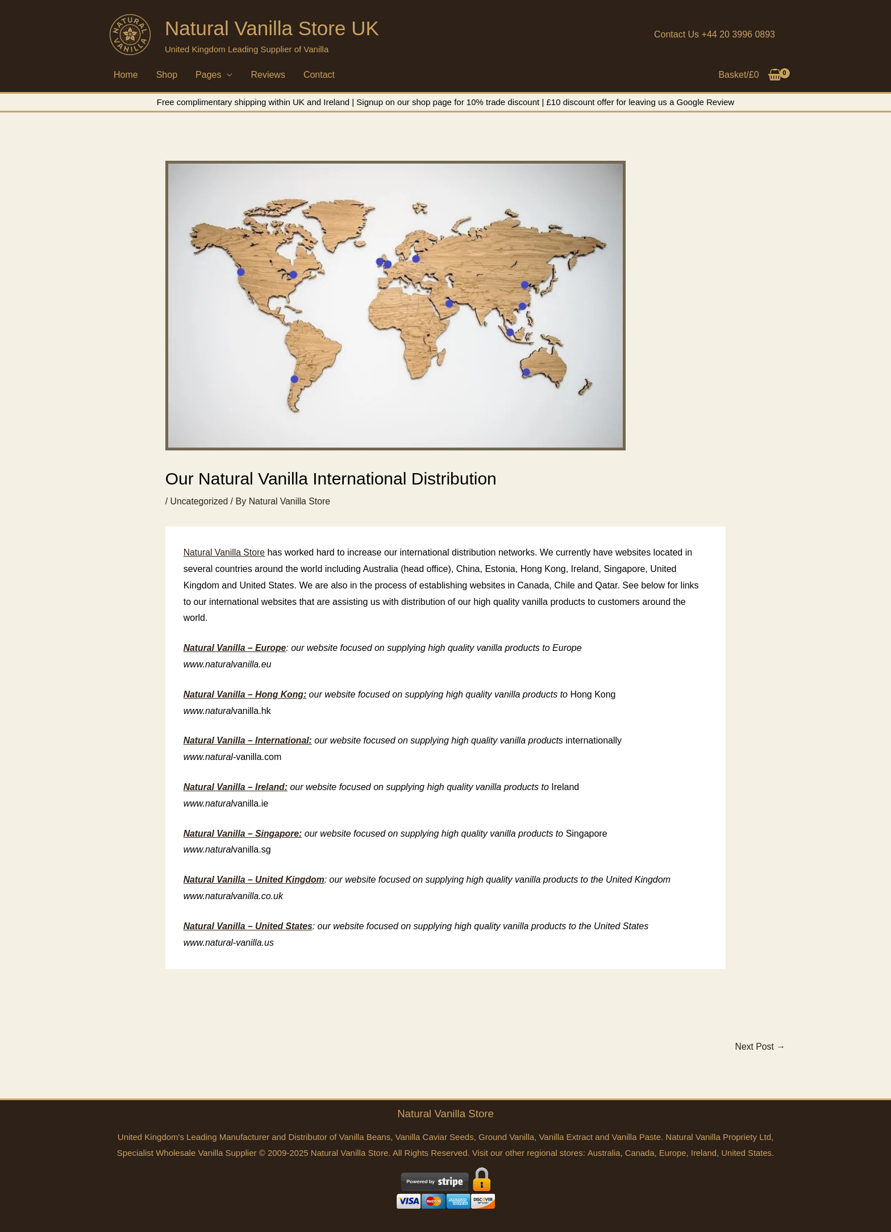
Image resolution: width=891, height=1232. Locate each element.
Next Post (759, 1046)
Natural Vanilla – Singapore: (244, 833)
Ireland (704, 1153)
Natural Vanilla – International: (249, 740)
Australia (602, 1153)
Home (126, 75)
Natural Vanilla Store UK (272, 28)
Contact (319, 75)
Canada (639, 1153)
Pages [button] (208, 75)
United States (747, 1153)
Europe (672, 1153)
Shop (166, 75)
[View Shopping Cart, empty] (750, 75)
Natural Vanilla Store (225, 552)
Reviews (268, 75)
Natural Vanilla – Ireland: (236, 786)
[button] (714, 34)
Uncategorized (199, 501)
